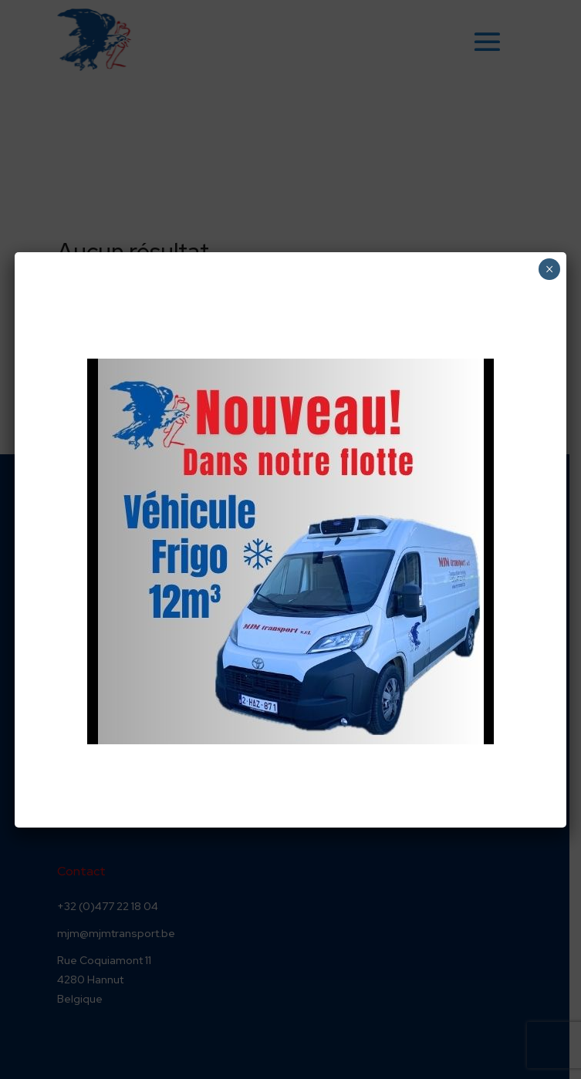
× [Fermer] (550, 269)
